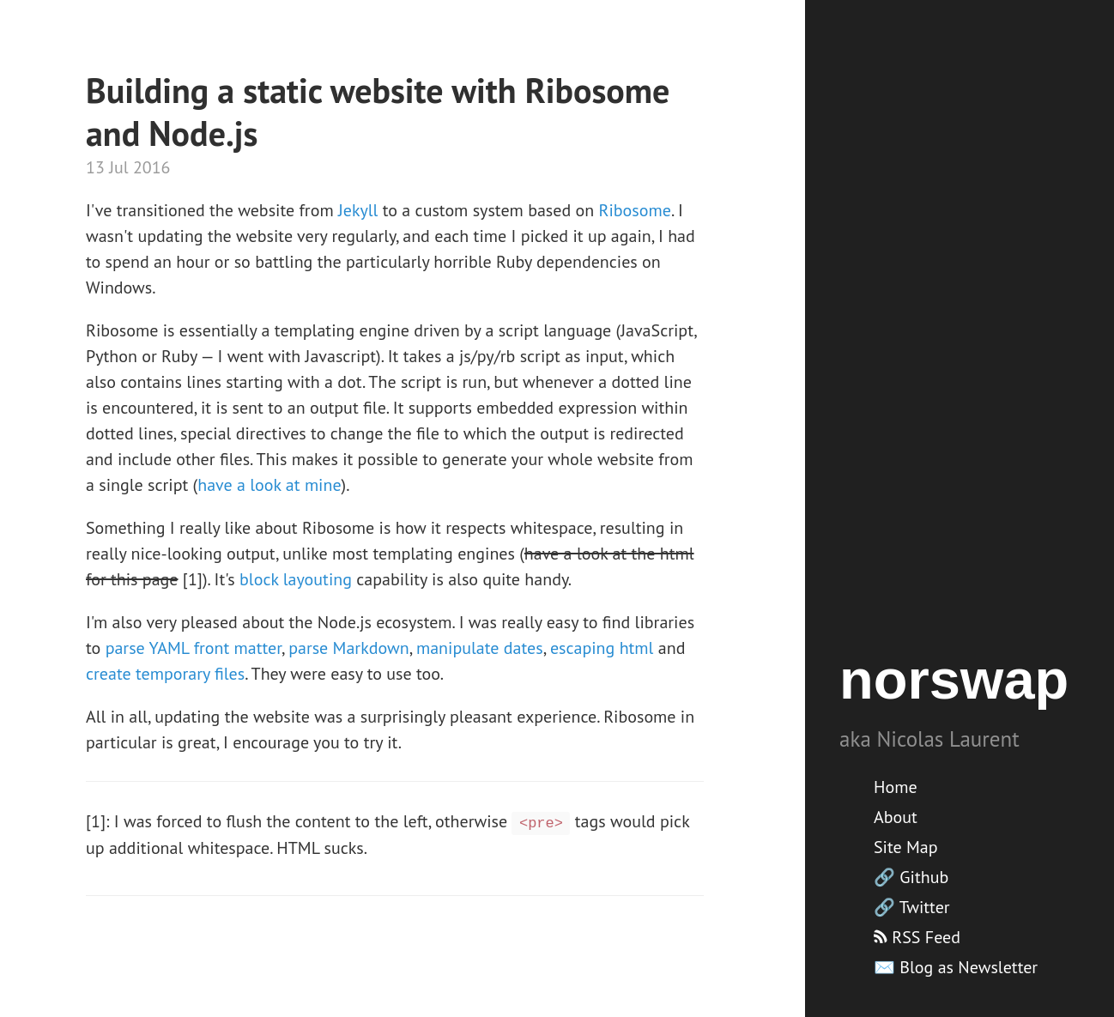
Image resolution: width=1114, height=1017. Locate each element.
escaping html (602, 648)
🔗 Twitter (912, 907)
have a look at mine (269, 485)
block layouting (295, 579)
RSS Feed (917, 937)
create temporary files (165, 674)
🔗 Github (911, 877)
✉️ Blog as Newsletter (956, 967)
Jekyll (358, 210)
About (895, 817)
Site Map (906, 847)
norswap (954, 679)
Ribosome (635, 210)
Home (895, 787)
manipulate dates (479, 648)
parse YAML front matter (194, 648)
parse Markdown (348, 648)
